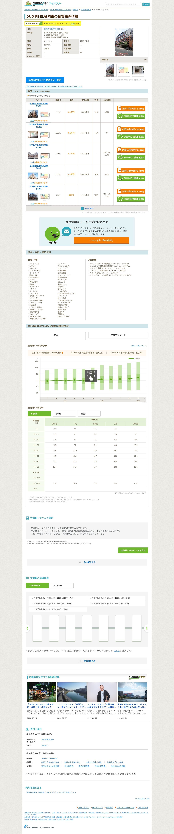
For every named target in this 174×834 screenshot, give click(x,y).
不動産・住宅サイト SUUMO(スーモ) (37, 812)
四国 (58, 819)
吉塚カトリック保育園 (50, 766)
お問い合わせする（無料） (131, 109)
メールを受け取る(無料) (101, 240)
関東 (35, 819)
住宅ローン (79, 817)
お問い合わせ (143, 808)
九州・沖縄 (69, 819)
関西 (54, 819)
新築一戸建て (126, 812)
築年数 (58, 414)
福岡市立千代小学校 (115, 762)
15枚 (32, 203)
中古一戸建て (136, 812)
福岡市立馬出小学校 (94, 762)
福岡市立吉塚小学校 (72, 762)
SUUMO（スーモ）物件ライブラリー (42, 3)
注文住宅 (27, 817)
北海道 (26, 819)
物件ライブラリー (90, 817)
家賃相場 (91, 812)
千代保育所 (69, 766)
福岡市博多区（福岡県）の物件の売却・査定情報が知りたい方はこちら (54, 87)
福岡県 (75, 10)
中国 (62, 819)
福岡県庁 (45, 745)
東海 (50, 819)
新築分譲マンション (102, 812)
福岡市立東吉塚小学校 (50, 762)
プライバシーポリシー (125, 808)
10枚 (32, 162)
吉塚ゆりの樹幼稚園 (49, 759)
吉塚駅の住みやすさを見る (133, 550)
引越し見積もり (69, 817)
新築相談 (59, 817)
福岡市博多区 (86, 10)
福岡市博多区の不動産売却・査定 (45, 80)
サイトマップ (97, 808)
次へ (146, 628)
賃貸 (72, 24)
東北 (31, 819)
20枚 (32, 121)
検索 (147, 4)
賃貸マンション (62, 812)
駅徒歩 (83, 414)
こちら (116, 651)
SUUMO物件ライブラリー (60, 10)
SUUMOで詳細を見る (131, 116)
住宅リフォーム (37, 817)
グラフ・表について (138, 346)
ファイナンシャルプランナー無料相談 (109, 817)
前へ (28, 628)
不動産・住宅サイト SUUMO (36, 10)
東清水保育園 (100, 766)
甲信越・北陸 (42, 819)
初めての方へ (83, 808)
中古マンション (115, 812)
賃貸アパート (72, 812)
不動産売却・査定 (49, 817)
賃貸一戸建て (82, 812)
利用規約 (109, 808)
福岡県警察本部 (47, 739)
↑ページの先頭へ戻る (142, 798)
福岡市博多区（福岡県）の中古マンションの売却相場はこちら (51, 792)
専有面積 (34, 414)
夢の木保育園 (84, 766)
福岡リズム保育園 (118, 766)
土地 (143, 812)
